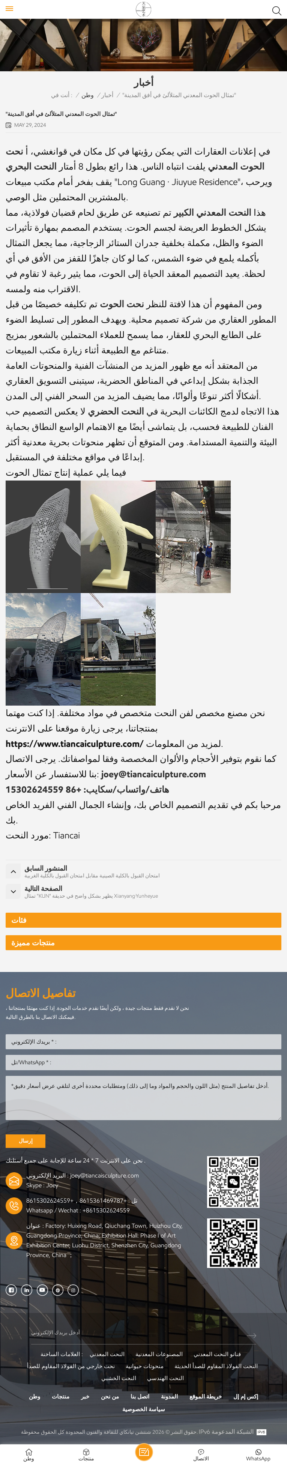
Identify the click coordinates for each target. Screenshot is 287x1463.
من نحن (110, 1396)
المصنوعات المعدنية (159, 1354)
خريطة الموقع (205, 1396)
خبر (85, 1396)
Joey (52, 1185)
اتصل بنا (140, 1396)
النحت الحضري (116, 411)
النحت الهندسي (165, 1378)
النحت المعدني (107, 1354)
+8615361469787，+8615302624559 (76, 1200)
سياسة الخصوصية (143, 1409)
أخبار (107, 95)
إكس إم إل (245, 1396)
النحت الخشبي (118, 1378)
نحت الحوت (122, 304)
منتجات (60, 1396)
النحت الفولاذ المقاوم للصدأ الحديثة (216, 1366)
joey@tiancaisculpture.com (104, 1175)
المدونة (169, 1396)
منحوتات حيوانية (145, 1366)
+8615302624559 (106, 1210)
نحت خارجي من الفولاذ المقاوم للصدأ (71, 1366)
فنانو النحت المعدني (217, 1354)
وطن (87, 95)
